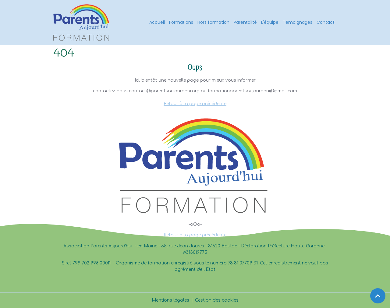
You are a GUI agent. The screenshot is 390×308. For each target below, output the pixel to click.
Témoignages (297, 22)
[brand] (82, 22)
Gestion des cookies (217, 300)
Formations (181, 22)
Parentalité (245, 22)
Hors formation (213, 22)
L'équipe (269, 22)
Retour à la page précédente (195, 103)
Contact (326, 22)
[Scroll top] (377, 295)
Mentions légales (170, 300)
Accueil (157, 22)
